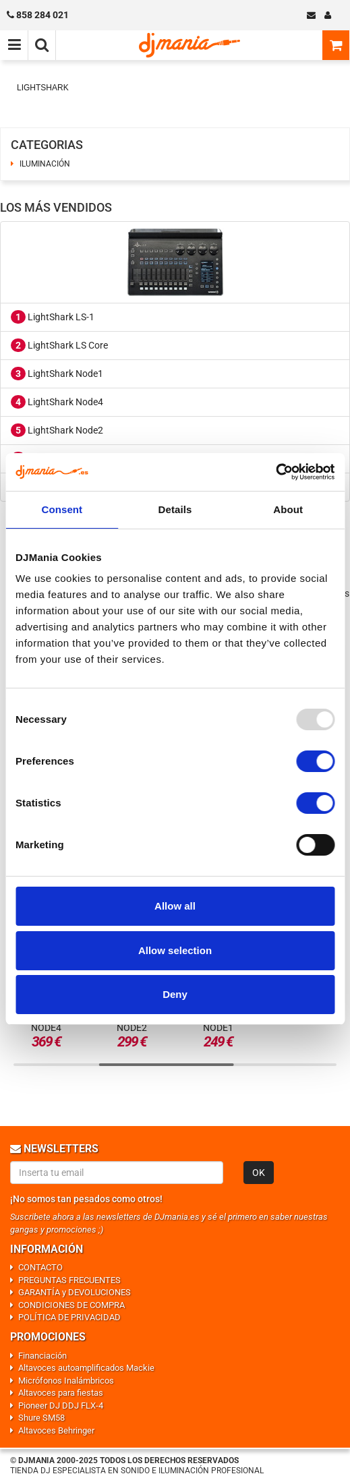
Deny (175, 994)
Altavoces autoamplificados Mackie (86, 1368)
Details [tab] (175, 509)
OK (258, 1172)
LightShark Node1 (57, 373)
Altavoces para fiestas (60, 1393)
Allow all (175, 906)
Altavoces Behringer (56, 1430)
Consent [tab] (61, 509)
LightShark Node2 (57, 430)
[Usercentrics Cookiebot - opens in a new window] (275, 472)
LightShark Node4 (57, 401)
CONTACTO (40, 1267)
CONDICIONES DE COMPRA (71, 1305)
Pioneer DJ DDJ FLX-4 (60, 1405)
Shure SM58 (41, 1418)
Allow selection (175, 950)
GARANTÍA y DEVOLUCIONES (74, 1292)
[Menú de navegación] (14, 45)
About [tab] (288, 509)
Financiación (42, 1356)
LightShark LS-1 (52, 317)
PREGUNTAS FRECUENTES (69, 1280)
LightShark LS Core (59, 345)
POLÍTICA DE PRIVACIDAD (69, 1317)
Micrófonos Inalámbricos (66, 1381)
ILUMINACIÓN (45, 164)
